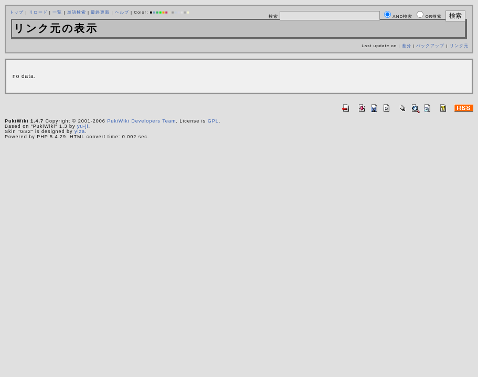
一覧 (57, 12)
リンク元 (459, 45)
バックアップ (430, 45)
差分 (406, 45)
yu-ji (83, 126)
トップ (16, 12)
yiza (80, 131)
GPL (213, 121)
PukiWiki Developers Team (141, 121)
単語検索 (76, 12)
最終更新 (100, 12)
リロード (38, 12)
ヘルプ (122, 12)
